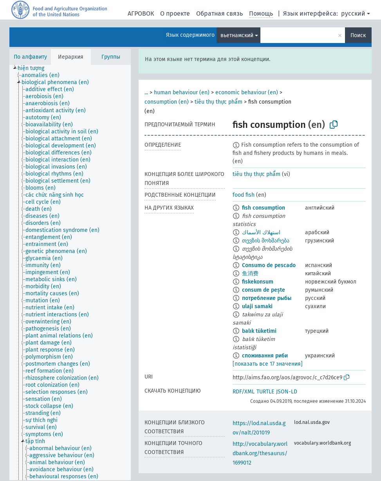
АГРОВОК (141, 13)
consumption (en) (166, 102)
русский (353, 13)
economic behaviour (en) (246, 92)
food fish (244, 195)
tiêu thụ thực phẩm (218, 102)
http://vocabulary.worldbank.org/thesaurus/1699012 (260, 453)
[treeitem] (34, 68)
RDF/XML (244, 391)
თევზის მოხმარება (265, 240)
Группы (110, 57)
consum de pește (263, 290)
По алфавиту (30, 57)
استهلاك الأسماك (261, 232)
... (146, 92)
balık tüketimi (259, 331)
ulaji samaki (257, 306)
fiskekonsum (257, 281)
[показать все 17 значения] (268, 364)
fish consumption (263, 208)
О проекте (175, 13)
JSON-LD (286, 391)
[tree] (70, 272)
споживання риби (265, 355)
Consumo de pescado (269, 265)
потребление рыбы (266, 298)
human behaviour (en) (181, 92)
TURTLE (265, 391)
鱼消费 (250, 273)
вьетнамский (236, 35)
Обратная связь (219, 13)
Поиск (358, 35)
